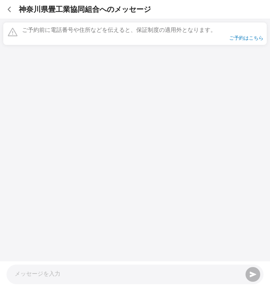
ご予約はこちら (246, 38)
